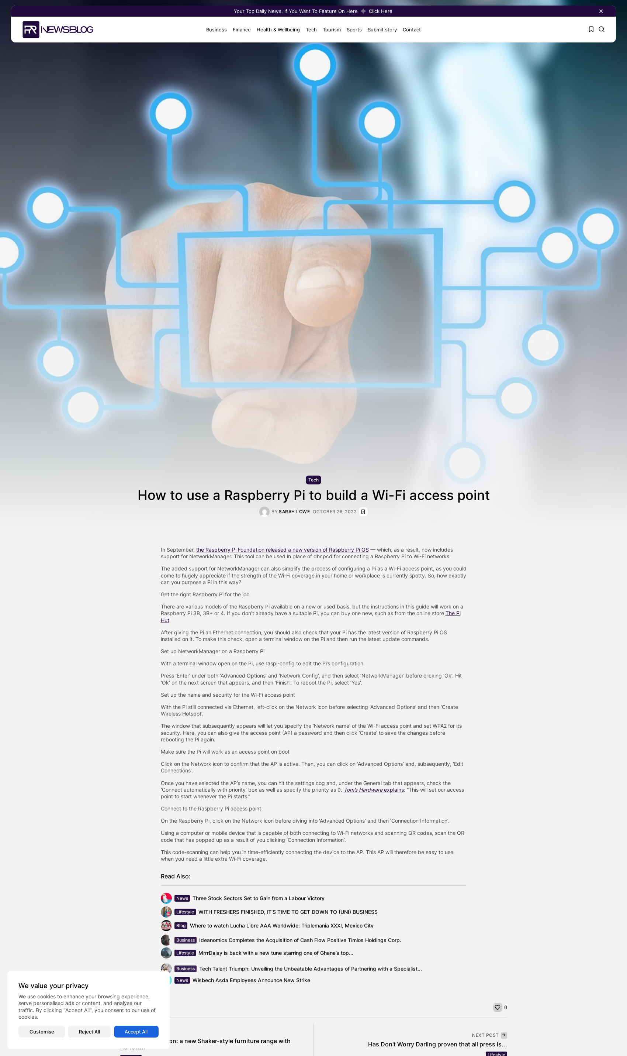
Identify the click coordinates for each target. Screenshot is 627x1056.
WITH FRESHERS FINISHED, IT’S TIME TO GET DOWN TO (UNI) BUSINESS (288, 915)
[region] (88, 1010)
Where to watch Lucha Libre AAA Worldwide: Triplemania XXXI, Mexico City (282, 928)
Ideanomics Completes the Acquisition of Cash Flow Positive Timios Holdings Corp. (300, 943)
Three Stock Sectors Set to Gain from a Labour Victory (259, 901)
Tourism (328, 29)
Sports (350, 29)
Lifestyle (185, 915)
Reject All (89, 1032)
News (182, 901)
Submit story (378, 29)
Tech (307, 29)
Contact (408, 29)
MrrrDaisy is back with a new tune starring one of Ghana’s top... (275, 956)
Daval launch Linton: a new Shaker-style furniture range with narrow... (205, 1044)
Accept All (136, 1032)
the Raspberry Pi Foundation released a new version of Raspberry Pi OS (282, 549)
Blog (181, 928)
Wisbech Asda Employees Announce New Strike (251, 983)
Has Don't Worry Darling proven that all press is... (437, 1044)
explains (374, 789)
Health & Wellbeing (274, 29)
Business (212, 29)
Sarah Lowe (294, 512)
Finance (238, 29)
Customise (42, 1032)
